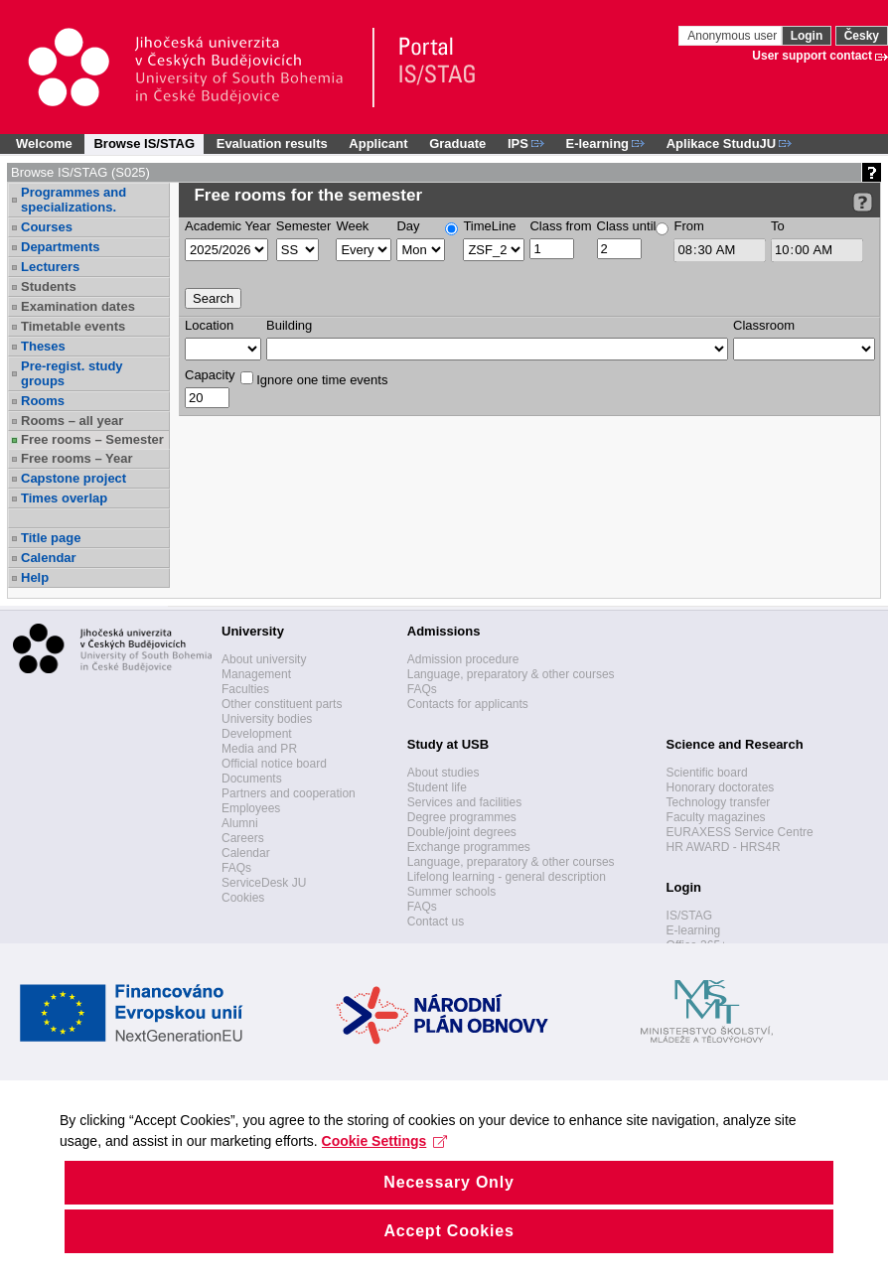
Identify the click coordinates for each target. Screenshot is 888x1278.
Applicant (378, 143)
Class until (627, 225)
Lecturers (50, 266)
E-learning (693, 930)
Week (352, 225)
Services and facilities (464, 802)
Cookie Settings (385, 1174)
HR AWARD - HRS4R (723, 847)
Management (256, 674)
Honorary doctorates (720, 787)
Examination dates (78, 306)
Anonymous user (733, 36)
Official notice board (274, 764)
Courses (47, 226)
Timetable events (73, 326)
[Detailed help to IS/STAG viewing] (862, 202)
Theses (43, 346)
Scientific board (707, 773)
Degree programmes (462, 817)
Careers (243, 838)
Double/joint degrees (462, 832)
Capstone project (73, 478)
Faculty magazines (716, 817)
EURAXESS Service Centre (740, 832)
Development (257, 734)
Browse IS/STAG (144, 143)
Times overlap (64, 498)
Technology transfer (718, 802)
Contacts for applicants (467, 704)
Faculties (245, 689)
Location (209, 325)
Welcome (44, 143)
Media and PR (259, 749)
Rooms (43, 400)
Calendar (48, 557)
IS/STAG (689, 916)
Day (407, 225)
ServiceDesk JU (264, 883)
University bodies (267, 719)
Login (807, 36)
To (778, 225)
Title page (50, 537)
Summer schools (451, 892)
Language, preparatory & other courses (511, 674)
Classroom (764, 325)
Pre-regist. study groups (72, 373)
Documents (252, 778)
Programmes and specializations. (73, 199)
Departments (60, 246)
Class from (560, 225)
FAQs (236, 868)
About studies (443, 773)
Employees (251, 808)
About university (264, 659)
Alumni (240, 823)
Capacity (210, 374)
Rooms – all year (72, 420)
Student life (437, 787)
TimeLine (489, 225)
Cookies (243, 898)
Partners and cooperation (289, 793)
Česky (861, 36)
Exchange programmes (468, 847)
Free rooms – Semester (92, 439)
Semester (304, 225)
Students (48, 286)
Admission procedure (463, 659)
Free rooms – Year (77, 458)
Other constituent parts (282, 704)
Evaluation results (272, 143)
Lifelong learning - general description (506, 877)
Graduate (457, 143)
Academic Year (228, 225)
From (688, 225)
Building (289, 325)
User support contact (812, 56)
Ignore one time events (314, 379)
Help (35, 577)
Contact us (435, 921)
